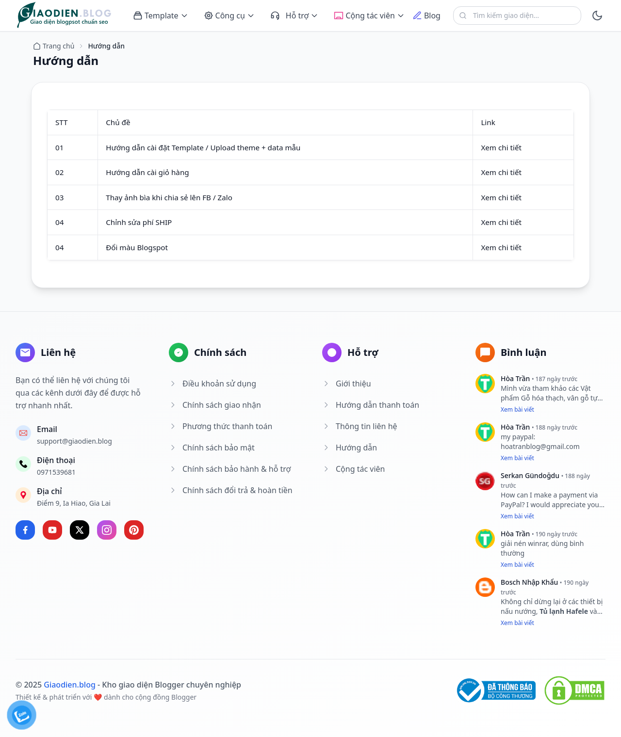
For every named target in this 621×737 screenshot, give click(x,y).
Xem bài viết (517, 409)
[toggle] (597, 15)
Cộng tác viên (353, 469)
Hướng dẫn (349, 447)
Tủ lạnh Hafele (564, 611)
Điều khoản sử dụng (212, 383)
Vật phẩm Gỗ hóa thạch (546, 393)
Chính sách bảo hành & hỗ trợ (230, 469)
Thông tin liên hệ (359, 426)
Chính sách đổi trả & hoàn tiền (231, 490)
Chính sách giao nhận (215, 405)
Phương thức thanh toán (220, 426)
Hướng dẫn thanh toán (370, 405)
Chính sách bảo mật (212, 447)
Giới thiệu (346, 383)
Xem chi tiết (501, 147)
